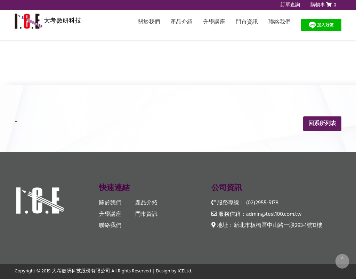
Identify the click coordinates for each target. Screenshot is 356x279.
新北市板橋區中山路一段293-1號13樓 (278, 225)
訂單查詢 (290, 5)
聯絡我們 (279, 22)
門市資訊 (247, 22)
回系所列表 (322, 123)
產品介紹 (181, 22)
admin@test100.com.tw (274, 214)
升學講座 (214, 22)
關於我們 (149, 22)
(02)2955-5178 (262, 203)
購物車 (323, 5)
